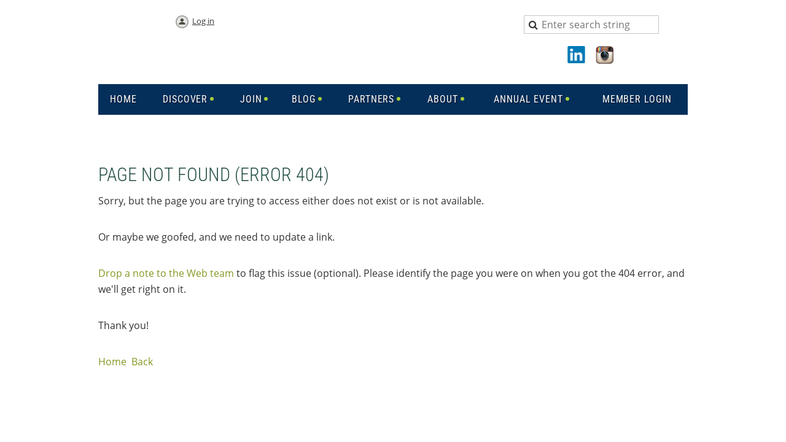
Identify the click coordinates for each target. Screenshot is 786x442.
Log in (203, 20)
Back (142, 361)
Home (112, 361)
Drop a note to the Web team (166, 273)
